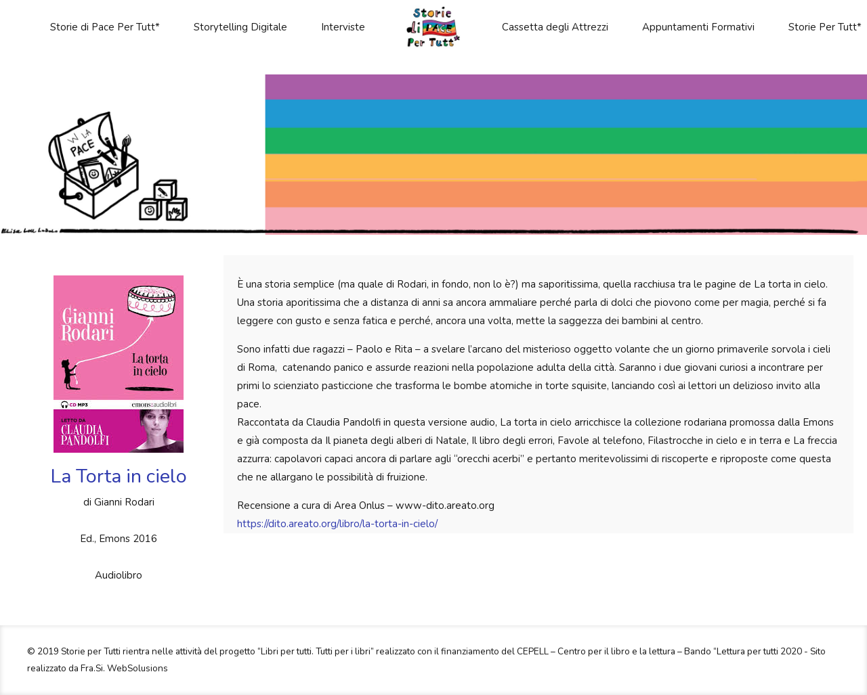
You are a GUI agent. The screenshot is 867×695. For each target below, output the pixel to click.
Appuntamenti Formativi (698, 27)
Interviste (343, 27)
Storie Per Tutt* (825, 27)
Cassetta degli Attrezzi (555, 27)
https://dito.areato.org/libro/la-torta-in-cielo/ (337, 524)
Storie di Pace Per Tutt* (105, 27)
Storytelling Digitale (240, 27)
